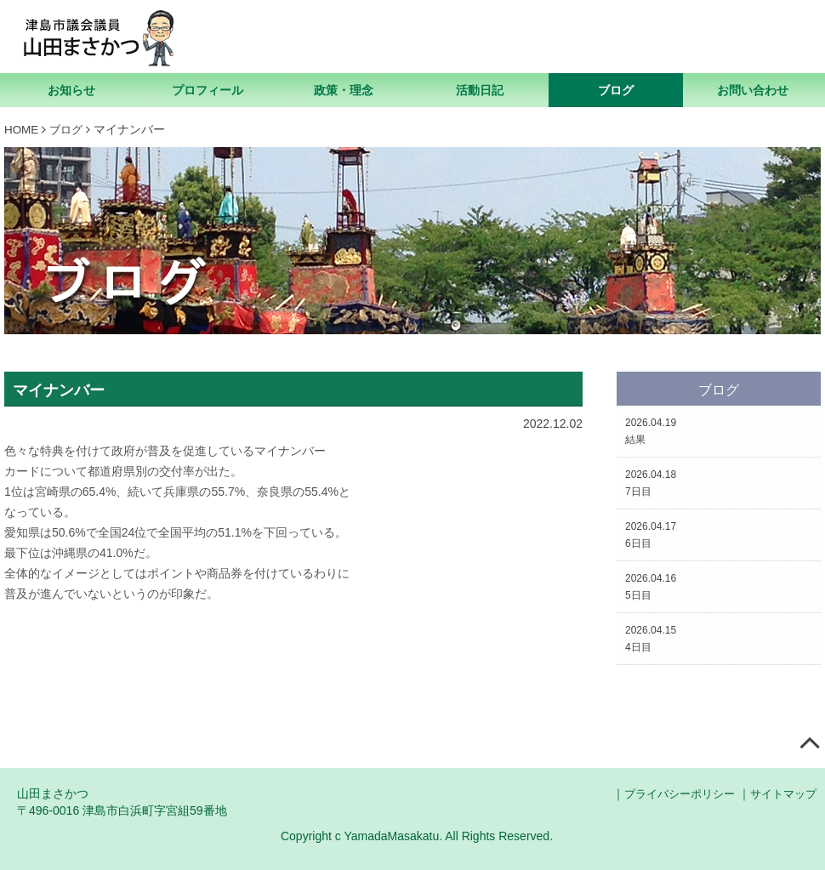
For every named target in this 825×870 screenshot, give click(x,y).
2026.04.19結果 (650, 430)
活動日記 (480, 90)
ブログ (616, 90)
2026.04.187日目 (650, 482)
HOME (22, 129)
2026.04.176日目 (650, 534)
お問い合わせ (752, 90)
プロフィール (207, 90)
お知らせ (71, 90)
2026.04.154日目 (650, 637)
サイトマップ (780, 793)
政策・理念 (343, 90)
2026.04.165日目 (650, 585)
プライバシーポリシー (670, 793)
